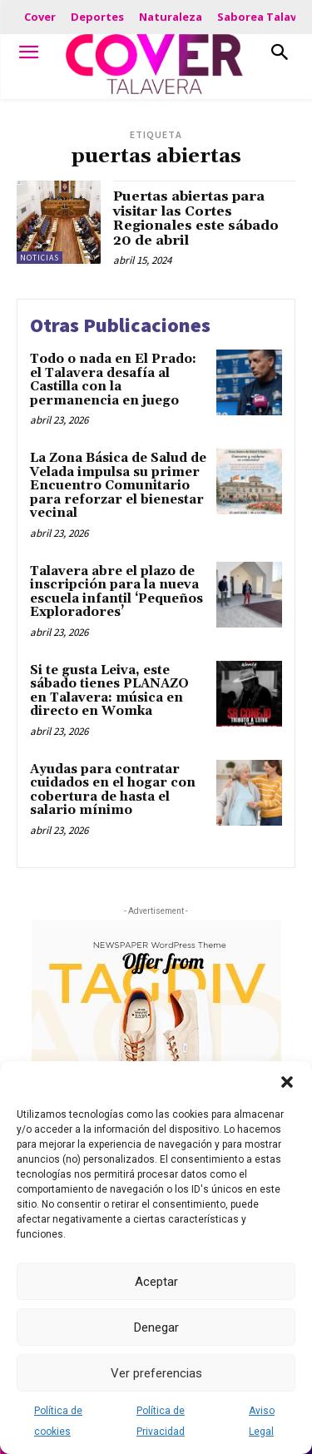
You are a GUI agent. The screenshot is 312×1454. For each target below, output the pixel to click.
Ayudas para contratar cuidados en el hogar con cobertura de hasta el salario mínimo (113, 790)
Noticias (39, 257)
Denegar (156, 1327)
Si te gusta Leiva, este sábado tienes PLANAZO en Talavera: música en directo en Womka (109, 691)
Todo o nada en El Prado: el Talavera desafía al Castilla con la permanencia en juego (113, 380)
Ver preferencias (156, 1373)
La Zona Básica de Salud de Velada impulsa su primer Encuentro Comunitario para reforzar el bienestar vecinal (118, 485)
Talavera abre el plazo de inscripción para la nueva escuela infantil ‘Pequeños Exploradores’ (116, 592)
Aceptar (156, 1281)
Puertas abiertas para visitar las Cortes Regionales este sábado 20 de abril (196, 218)
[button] (287, 1082)
